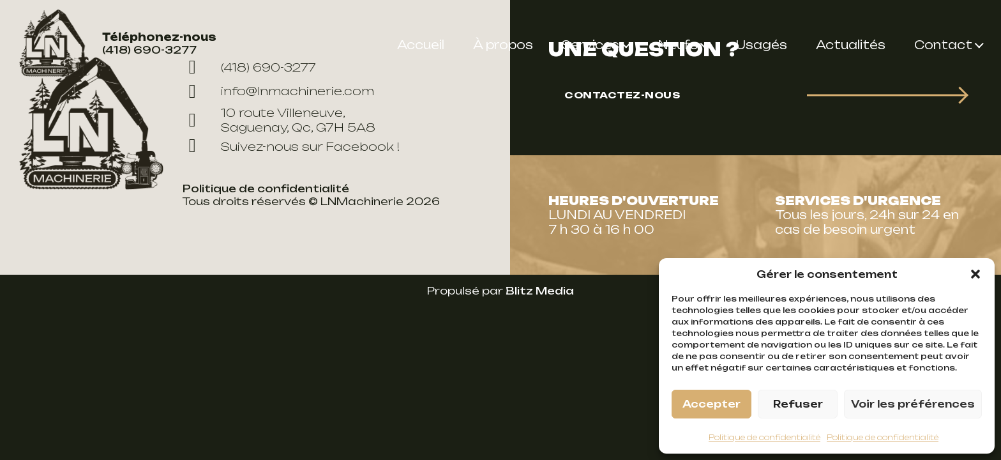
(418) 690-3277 (149, 49)
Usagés (761, 45)
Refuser (798, 404)
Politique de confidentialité (764, 437)
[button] (975, 274)
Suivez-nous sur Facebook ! (291, 146)
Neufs (678, 45)
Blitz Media (540, 290)
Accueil (420, 45)
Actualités (850, 45)
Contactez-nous (622, 94)
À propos (503, 45)
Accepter (711, 404)
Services (590, 45)
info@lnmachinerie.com (278, 91)
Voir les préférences (913, 404)
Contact (943, 45)
